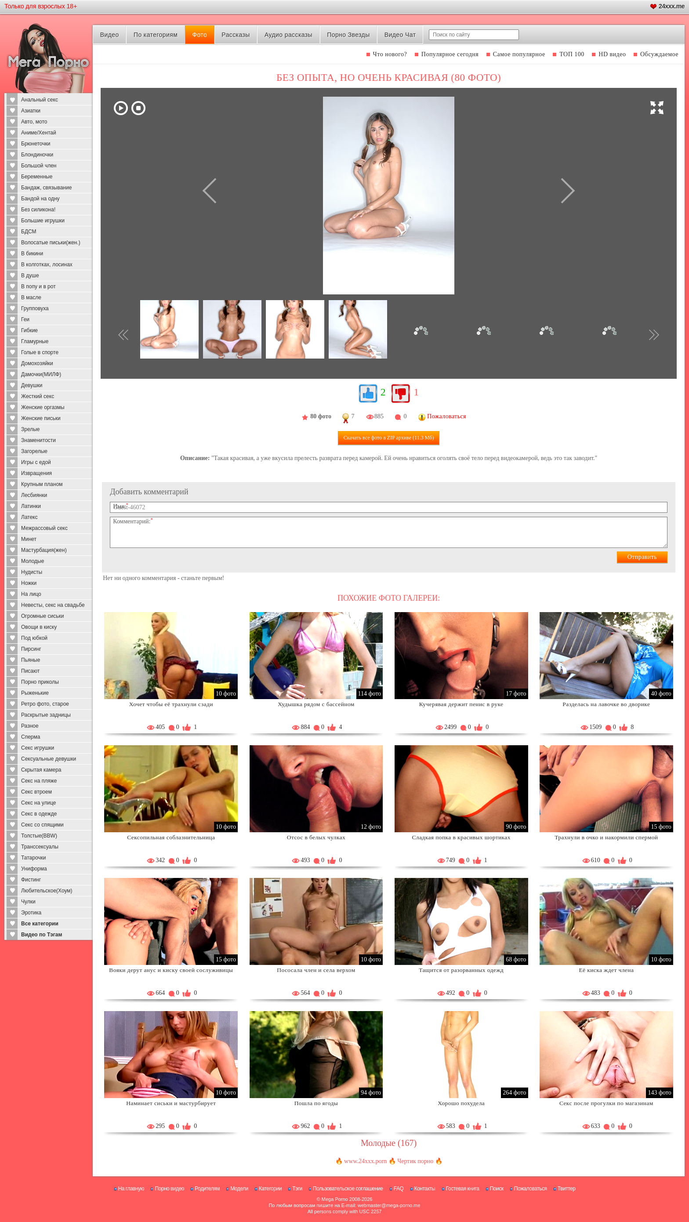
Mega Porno (335, 1199)
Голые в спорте (39, 352)
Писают (30, 671)
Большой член (38, 166)
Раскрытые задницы (46, 715)
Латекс (29, 517)
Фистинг (31, 880)
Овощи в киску (39, 627)
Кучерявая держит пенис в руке (461, 704)
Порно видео (169, 1189)
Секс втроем (36, 792)
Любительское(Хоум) (47, 891)
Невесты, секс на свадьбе (53, 605)
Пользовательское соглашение (348, 1189)
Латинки (31, 506)
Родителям (207, 1189)
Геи (25, 319)
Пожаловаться (530, 1189)
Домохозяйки (37, 363)
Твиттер (567, 1189)
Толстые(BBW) (39, 836)
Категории (270, 1189)
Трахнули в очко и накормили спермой (606, 837)
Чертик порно (415, 1161)
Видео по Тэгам (41, 935)
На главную (131, 1189)
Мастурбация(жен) (44, 550)
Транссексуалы (39, 847)
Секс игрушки (37, 748)
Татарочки (33, 858)
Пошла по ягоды (316, 1103)
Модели (239, 1189)
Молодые (32, 561)
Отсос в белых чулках (316, 837)
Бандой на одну (40, 199)
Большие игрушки (43, 221)
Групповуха (35, 308)
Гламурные (34, 341)
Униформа (34, 869)
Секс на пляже (39, 781)
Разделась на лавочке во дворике (606, 704)
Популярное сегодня (450, 54)
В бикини (32, 253)
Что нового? (390, 54)
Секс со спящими (42, 825)
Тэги (297, 1189)
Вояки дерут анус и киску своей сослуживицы (171, 970)
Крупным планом (42, 484)
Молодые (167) (389, 1143)
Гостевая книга (462, 1189)
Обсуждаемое (659, 54)
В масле (31, 297)
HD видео (612, 54)
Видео (109, 34)
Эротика (31, 913)
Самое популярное (519, 54)
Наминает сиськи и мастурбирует (171, 1103)
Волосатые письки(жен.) (50, 242)
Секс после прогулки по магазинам (606, 1103)
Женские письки (41, 418)
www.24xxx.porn (365, 1161)
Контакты (424, 1189)
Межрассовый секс (44, 528)
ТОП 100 (571, 54)
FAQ (399, 1189)
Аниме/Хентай (38, 133)
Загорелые (34, 451)
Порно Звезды (348, 34)
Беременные (36, 177)
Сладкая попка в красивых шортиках (461, 837)
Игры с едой (36, 462)
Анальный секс (39, 100)
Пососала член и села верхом (316, 970)
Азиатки (30, 111)
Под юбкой (34, 638)
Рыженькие (35, 693)
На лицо (31, 594)
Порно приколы (40, 682)
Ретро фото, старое (45, 704)
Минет (28, 539)
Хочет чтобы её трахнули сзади (171, 704)
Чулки (28, 902)
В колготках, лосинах (47, 264)
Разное (30, 726)
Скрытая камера (41, 770)
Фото (199, 34)
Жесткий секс (37, 396)
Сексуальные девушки (48, 759)
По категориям (156, 34)
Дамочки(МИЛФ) (41, 374)
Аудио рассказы (288, 34)
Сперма (30, 737)
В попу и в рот (38, 286)
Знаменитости (38, 440)
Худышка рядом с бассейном (316, 704)
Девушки (32, 385)
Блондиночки (37, 155)
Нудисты (31, 572)
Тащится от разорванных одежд (461, 970)
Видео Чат (400, 34)
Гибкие (29, 330)
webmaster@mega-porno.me (389, 1205)
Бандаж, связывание (46, 188)
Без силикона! (38, 210)
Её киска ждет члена (606, 970)
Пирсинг (31, 649)
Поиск (497, 1189)
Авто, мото (34, 122)
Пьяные (30, 660)
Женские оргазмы (43, 407)
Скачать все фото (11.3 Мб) (389, 438)
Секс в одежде (39, 814)
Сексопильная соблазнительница (171, 837)
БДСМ (28, 231)
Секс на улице (38, 803)
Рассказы (235, 34)
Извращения (36, 473)
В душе (30, 275)
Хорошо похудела (461, 1103)
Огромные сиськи (42, 616)
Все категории (39, 924)
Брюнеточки (35, 144)
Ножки (28, 583)
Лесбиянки (34, 495)
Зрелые (30, 429)
